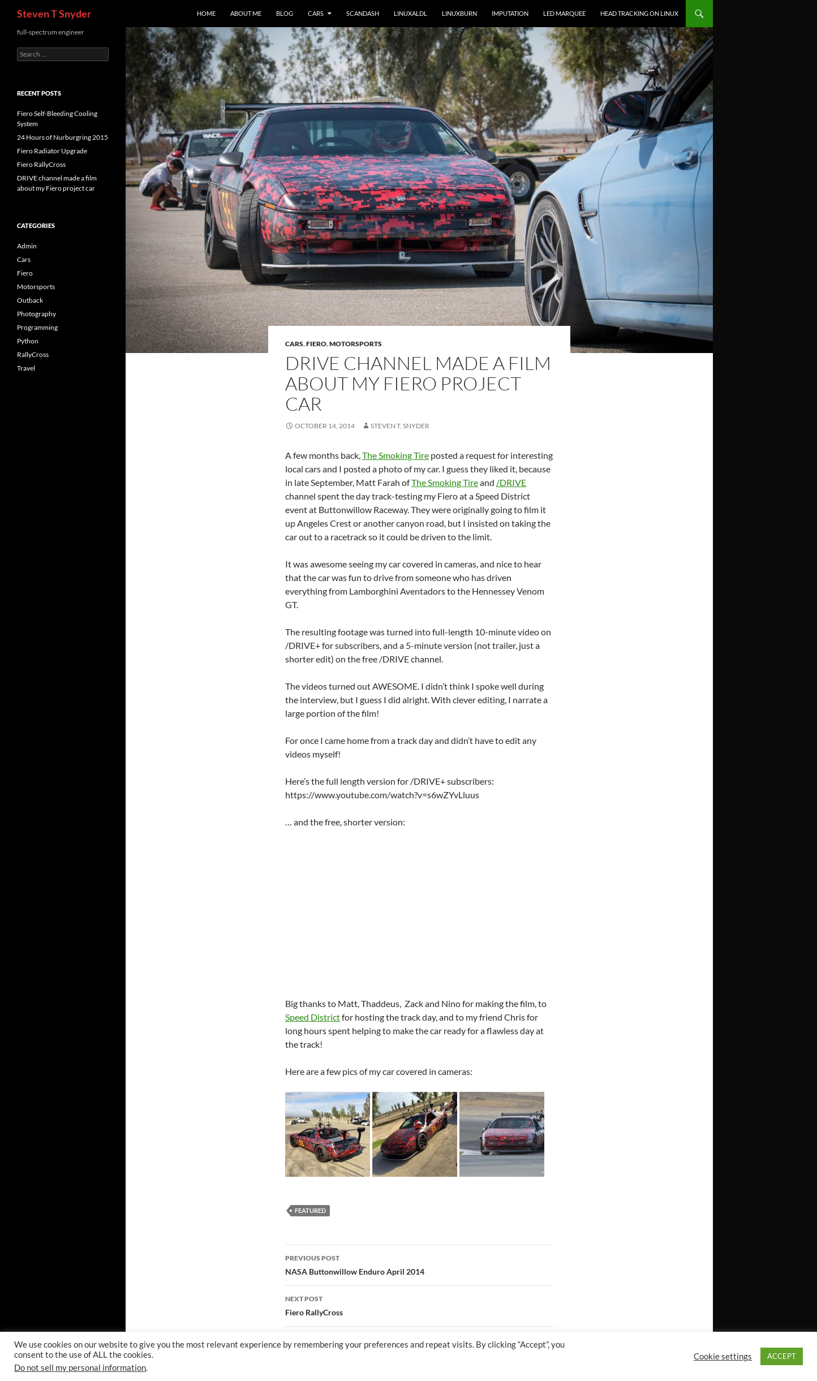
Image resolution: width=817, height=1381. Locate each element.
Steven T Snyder (54, 13)
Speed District (312, 1017)
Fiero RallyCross (419, 1304)
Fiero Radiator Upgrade (52, 151)
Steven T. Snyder (400, 425)
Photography (36, 313)
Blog (284, 13)
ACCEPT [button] (781, 1356)
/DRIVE (511, 482)
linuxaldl (410, 13)
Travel (26, 368)
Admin (27, 246)
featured (310, 1210)
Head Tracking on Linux (639, 13)
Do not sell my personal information (80, 1368)
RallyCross (33, 354)
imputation (510, 13)
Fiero (316, 343)
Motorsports (355, 343)
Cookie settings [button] (723, 1356)
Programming (37, 327)
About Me (245, 13)
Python (27, 341)
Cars (316, 13)
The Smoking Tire (395, 455)
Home (206, 13)
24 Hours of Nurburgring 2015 (62, 137)
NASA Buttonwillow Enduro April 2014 (419, 1263)
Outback (30, 300)
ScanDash (362, 13)
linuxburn (459, 13)
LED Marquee (564, 13)
